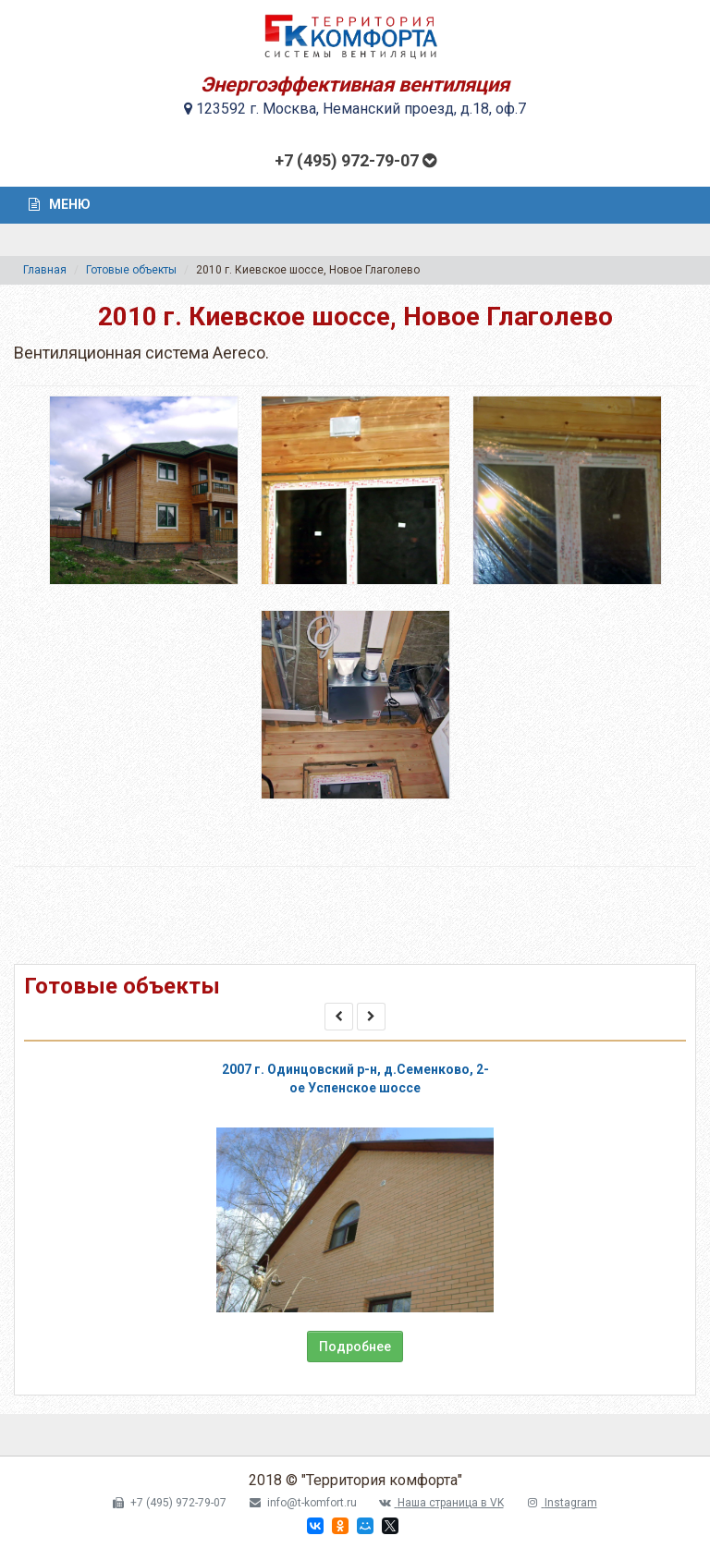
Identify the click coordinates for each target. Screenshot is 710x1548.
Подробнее (355, 1346)
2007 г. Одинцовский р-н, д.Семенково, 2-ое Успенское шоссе (355, 1078)
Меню (60, 204)
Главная (45, 269)
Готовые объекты (131, 269)
